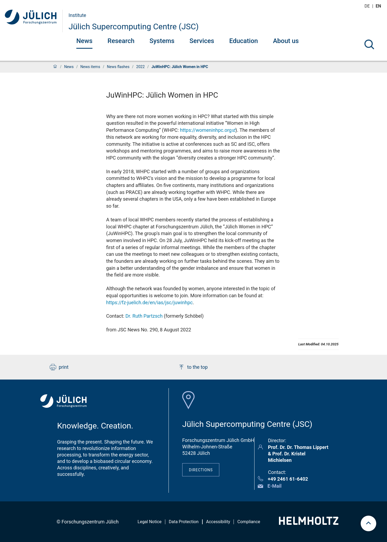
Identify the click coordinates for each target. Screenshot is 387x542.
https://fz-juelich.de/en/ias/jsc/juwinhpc (149, 302)
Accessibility (218, 521)
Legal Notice (150, 521)
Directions (201, 470)
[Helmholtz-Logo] (308, 523)
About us (286, 41)
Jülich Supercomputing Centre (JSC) (134, 26)
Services (201, 41)
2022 (140, 67)
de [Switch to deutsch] (367, 6)
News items (90, 67)
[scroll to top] (368, 523)
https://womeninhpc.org (206, 130)
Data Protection (184, 521)
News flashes (118, 67)
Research (121, 41)
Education (243, 41)
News (84, 41)
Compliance (248, 521)
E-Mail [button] (274, 486)
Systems (161, 41)
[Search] (369, 44)
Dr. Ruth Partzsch (144, 316)
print (59, 367)
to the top (193, 367)
